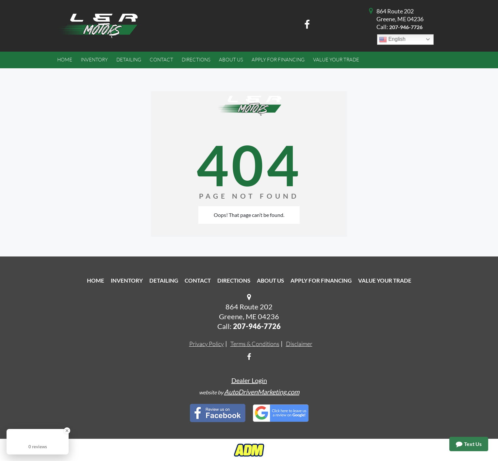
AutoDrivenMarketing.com (261, 392)
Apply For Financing (321, 280)
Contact (198, 280)
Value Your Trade (384, 280)
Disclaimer (299, 343)
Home (95, 280)
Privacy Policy (206, 343)
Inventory (127, 280)
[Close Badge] (67, 430)
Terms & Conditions (254, 343)
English (392, 39)
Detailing (163, 280)
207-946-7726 (406, 27)
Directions (233, 280)
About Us (270, 280)
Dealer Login (249, 380)
